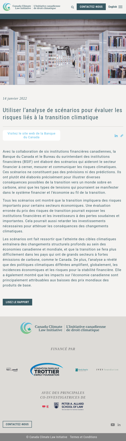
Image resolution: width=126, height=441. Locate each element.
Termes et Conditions (83, 437)
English (113, 6)
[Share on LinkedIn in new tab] (116, 135)
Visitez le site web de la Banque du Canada (31, 135)
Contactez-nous (91, 6)
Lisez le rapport (17, 302)
